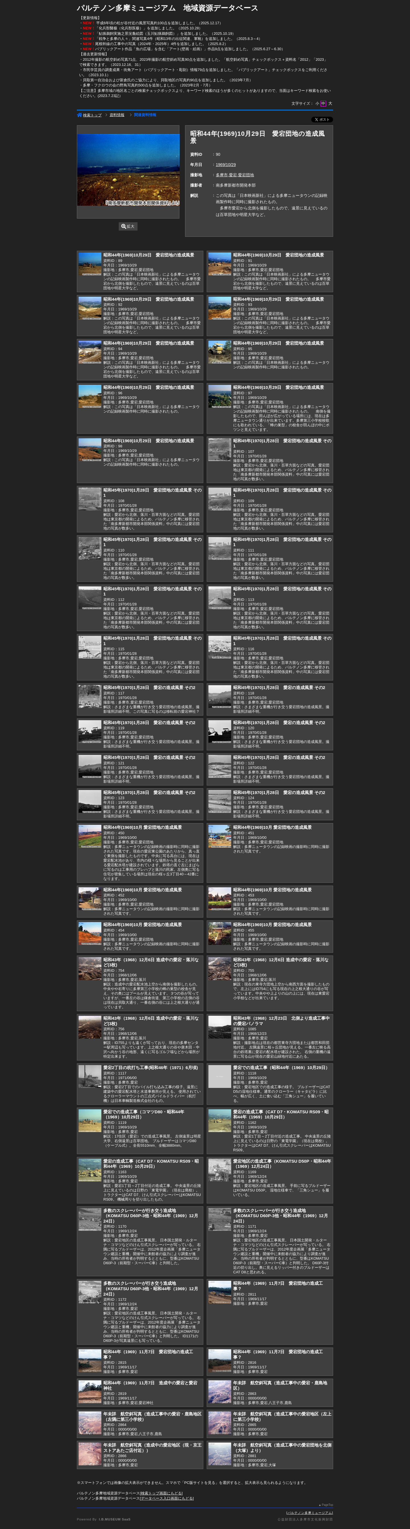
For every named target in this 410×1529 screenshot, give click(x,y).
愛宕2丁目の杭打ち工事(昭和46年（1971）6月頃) (150, 1067)
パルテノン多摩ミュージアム (310, 1512)
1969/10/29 (226, 164)
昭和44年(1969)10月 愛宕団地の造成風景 (142, 827)
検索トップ (89, 115)
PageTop (327, 1504)
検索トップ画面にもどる (161, 1493)
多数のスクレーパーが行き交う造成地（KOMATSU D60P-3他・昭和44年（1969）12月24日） (150, 1215)
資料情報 (117, 115)
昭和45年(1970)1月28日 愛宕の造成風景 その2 (149, 687)
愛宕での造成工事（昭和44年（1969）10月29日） (281, 1067)
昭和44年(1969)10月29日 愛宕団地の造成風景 (148, 255)
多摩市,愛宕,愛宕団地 (235, 175)
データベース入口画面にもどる (167, 1498)
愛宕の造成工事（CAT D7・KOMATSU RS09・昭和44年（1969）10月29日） (281, 1114)
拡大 (128, 226)
